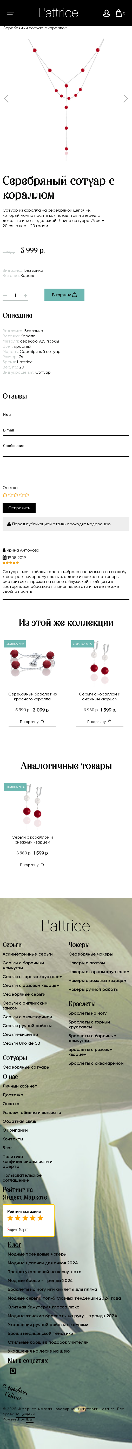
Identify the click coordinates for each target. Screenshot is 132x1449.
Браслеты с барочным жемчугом (92, 1038)
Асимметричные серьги (28, 954)
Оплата (11, 1103)
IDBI (30, 1419)
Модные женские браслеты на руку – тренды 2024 (62, 1315)
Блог (7, 1147)
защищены (25, 1414)
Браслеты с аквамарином (96, 1063)
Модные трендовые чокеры (37, 1254)
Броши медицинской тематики (40, 1333)
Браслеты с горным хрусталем (89, 1024)
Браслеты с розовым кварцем (91, 1052)
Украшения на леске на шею (39, 1351)
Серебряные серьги (24, 994)
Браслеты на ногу (88, 1013)
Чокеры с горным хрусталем (99, 971)
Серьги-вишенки (20, 1034)
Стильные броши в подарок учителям (48, 1342)
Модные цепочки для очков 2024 (43, 1262)
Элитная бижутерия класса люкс (43, 1307)
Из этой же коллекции (66, 623)
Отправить (19, 507)
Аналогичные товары (66, 766)
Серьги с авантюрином (27, 1016)
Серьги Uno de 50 (21, 1043)
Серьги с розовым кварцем (31, 985)
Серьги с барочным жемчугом (23, 965)
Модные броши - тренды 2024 (40, 1280)
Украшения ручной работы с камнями (48, 1324)
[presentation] (42, 471)
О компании (15, 1130)
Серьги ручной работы (27, 1025)
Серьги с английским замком (25, 1006)
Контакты (13, 1139)
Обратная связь (19, 1121)
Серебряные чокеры (91, 954)
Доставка (13, 1094)
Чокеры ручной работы (93, 989)
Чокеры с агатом (87, 962)
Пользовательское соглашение (22, 1178)
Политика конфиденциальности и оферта (27, 1161)
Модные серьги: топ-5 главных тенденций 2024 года (64, 1298)
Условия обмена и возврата (32, 1112)
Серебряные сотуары (26, 1067)
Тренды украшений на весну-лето (45, 1271)
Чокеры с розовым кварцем (97, 980)
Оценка (10, 487)
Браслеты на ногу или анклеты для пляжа (52, 1289)
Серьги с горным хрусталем (33, 976)
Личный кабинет (20, 1086)
